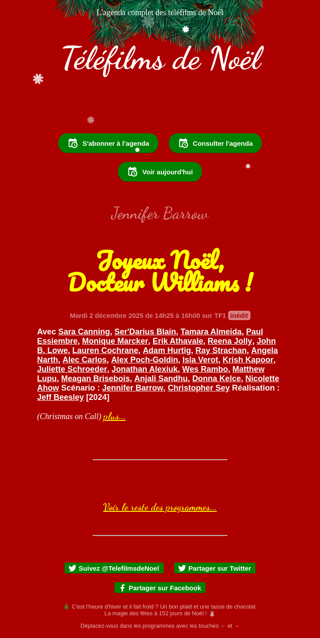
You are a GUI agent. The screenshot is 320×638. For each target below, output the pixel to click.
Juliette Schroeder (72, 369)
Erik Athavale (177, 341)
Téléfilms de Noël (160, 58)
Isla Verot (200, 359)
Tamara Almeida (211, 331)
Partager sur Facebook (159, 588)
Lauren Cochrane (105, 350)
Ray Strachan (220, 350)
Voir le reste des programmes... (160, 507)
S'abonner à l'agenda (108, 143)
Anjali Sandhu (161, 378)
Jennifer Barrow (132, 387)
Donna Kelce (216, 378)
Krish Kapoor (247, 359)
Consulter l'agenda (215, 143)
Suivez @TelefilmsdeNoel (113, 568)
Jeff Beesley (60, 397)
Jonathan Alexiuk (144, 369)
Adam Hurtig (167, 350)
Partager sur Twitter (214, 568)
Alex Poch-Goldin (144, 359)
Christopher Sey (199, 387)
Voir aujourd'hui (160, 171)
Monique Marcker (115, 341)
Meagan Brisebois (95, 378)
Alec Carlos (84, 359)
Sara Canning (84, 331)
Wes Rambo (205, 369)
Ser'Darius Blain (145, 331)
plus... (114, 416)
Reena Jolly (230, 341)
